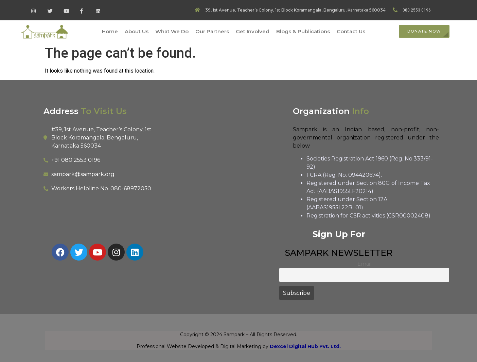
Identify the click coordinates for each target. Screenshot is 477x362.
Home (110, 31)
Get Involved (252, 31)
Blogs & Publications (303, 31)
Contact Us (351, 31)
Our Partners (212, 31)
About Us (136, 31)
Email (364, 264)
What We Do (172, 31)
